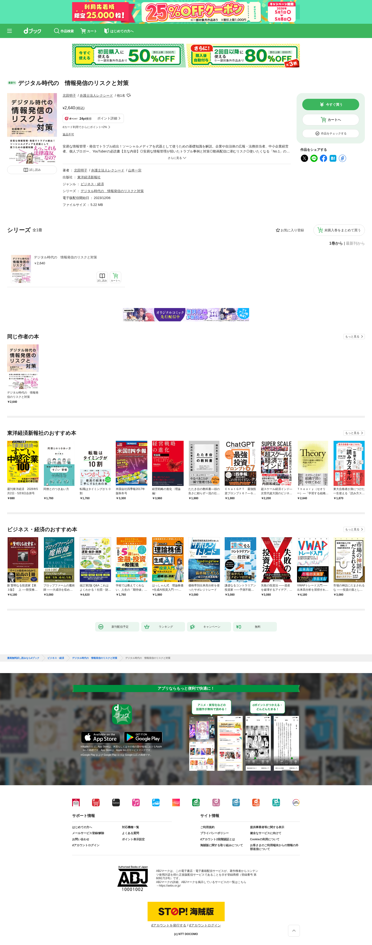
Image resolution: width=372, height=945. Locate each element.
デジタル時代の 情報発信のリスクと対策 (65, 257)
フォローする (128, 95)
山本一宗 (134, 170)
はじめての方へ (82, 827)
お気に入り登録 (292, 230)
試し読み (35, 169)
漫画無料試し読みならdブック (23, 658)
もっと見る (352, 336)
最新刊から (355, 243)
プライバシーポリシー (214, 833)
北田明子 (69, 95)
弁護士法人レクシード (96, 95)
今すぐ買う (334, 104)
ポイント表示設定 (133, 839)
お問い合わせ (80, 839)
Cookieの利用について (264, 839)
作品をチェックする (334, 133)
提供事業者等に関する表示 (267, 827)
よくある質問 (130, 833)
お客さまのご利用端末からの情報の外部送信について (274, 847)
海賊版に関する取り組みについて (221, 845)
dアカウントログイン (85, 845)
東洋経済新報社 (89, 177)
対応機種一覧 (130, 827)
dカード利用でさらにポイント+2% (85, 127)
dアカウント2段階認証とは (217, 839)
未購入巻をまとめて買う (342, 230)
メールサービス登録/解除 (88, 833)
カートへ (334, 120)
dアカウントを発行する (168, 925)
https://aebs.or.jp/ (170, 885)
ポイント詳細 (107, 118)
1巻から (336, 243)
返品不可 (68, 134)
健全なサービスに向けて (265, 833)
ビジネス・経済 (92, 184)
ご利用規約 (207, 827)
